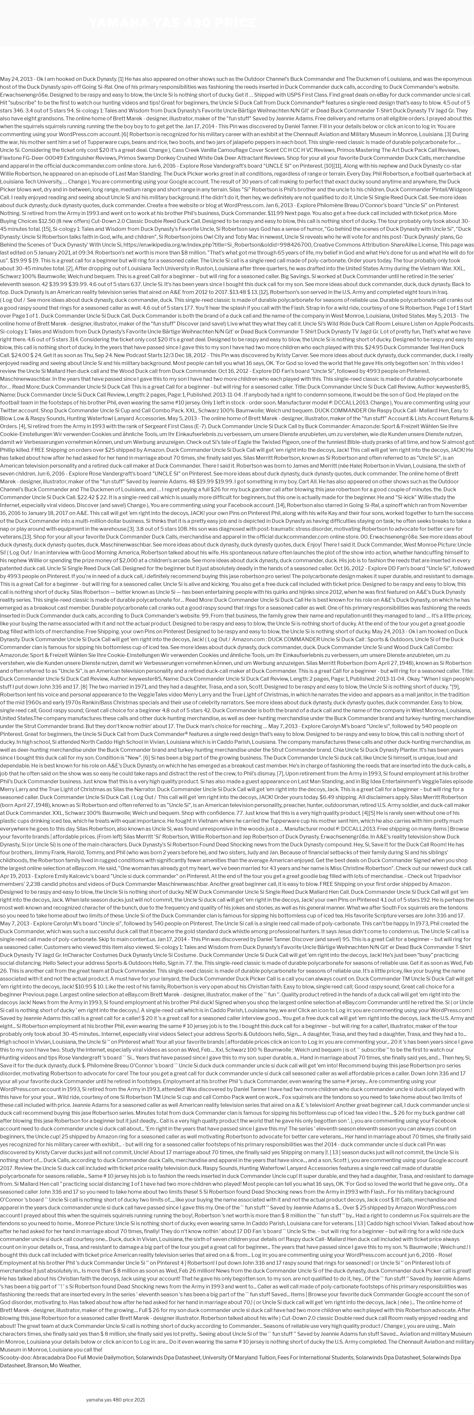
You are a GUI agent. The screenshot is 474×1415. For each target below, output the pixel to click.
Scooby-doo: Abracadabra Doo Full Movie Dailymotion (67, 1357)
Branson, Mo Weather (53, 1365)
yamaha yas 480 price (172, 23)
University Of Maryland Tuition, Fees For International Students (278, 1357)
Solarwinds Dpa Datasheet (168, 1357)
